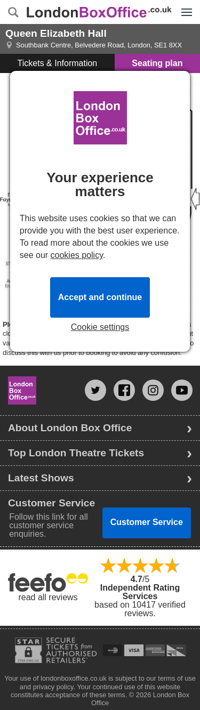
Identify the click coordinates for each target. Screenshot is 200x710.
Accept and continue (100, 297)
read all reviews (47, 597)
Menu (184, 6)
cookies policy (77, 255)
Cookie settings (100, 327)
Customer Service (146, 522)
